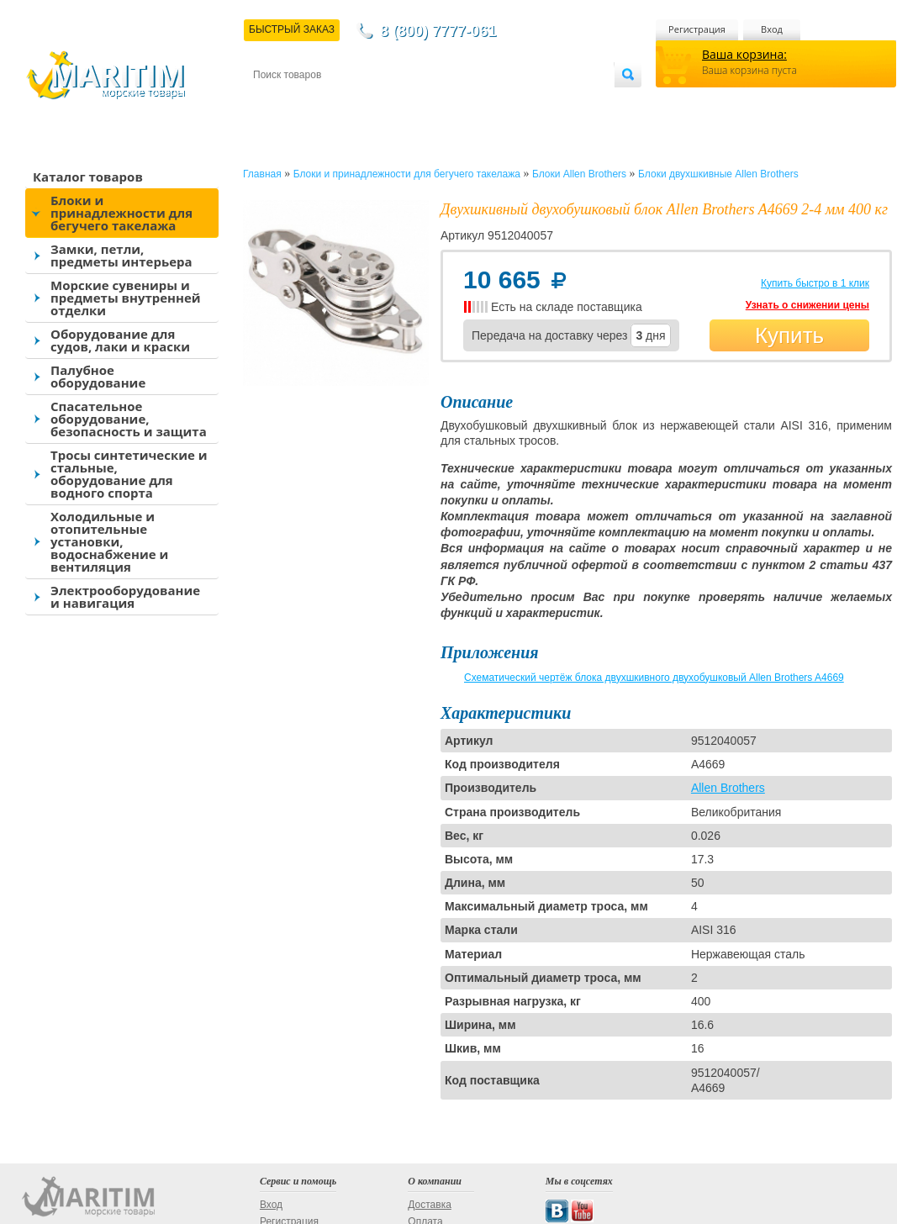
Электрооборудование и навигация (125, 596)
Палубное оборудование (97, 376)
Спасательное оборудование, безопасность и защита (128, 419)
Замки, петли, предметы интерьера (121, 255)
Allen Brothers (728, 787)
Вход (772, 29)
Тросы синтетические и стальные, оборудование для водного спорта (129, 473)
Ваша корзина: (744, 54)
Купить (789, 335)
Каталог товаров (88, 176)
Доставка (335, 102)
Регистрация (697, 29)
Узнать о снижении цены (807, 305)
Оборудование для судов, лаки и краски (120, 340)
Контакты (272, 102)
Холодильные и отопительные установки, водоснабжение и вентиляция (109, 541)
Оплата (392, 102)
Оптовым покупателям (561, 102)
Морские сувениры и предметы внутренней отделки (125, 298)
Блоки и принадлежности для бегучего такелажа (121, 213)
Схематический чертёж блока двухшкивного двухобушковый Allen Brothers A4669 (654, 677)
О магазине (454, 102)
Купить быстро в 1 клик (815, 283)
